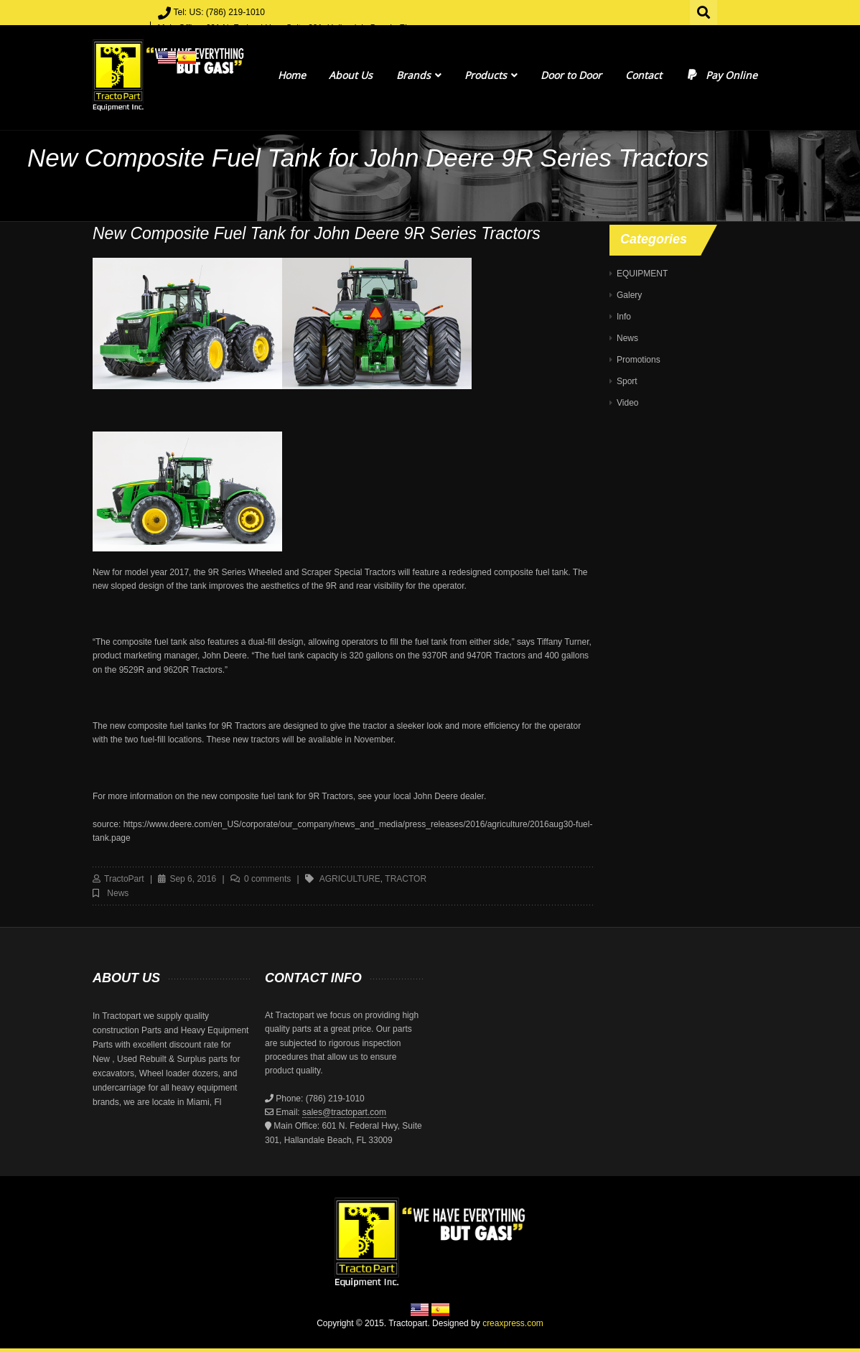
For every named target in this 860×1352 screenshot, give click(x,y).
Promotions (638, 360)
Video (627, 403)
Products (491, 75)
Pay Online (721, 75)
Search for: (704, 11)
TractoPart (124, 879)
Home (292, 75)
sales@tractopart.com (344, 1112)
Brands (418, 75)
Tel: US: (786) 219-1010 (219, 12)
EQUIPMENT (642, 274)
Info (624, 317)
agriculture (349, 879)
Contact (643, 75)
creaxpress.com (512, 1323)
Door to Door (571, 75)
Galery (629, 295)
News (117, 893)
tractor (405, 879)
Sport (627, 381)
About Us (351, 75)
